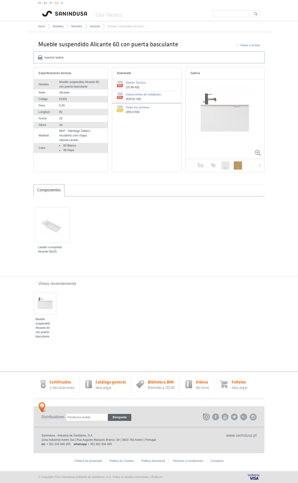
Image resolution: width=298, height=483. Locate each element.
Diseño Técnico (136, 82)
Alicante (95, 26)
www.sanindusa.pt (241, 435)
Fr (51, 3)
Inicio (41, 26)
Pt (39, 3)
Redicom (156, 477)
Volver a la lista (250, 45)
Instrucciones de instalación (143, 94)
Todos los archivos (137, 107)
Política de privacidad (88, 461)
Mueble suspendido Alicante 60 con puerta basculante (127, 26)
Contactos (217, 461)
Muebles (58, 26)
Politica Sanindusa (153, 461)
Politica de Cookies (121, 461)
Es (56, 3)
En (45, 3)
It (62, 3)
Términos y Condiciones (187, 461)
